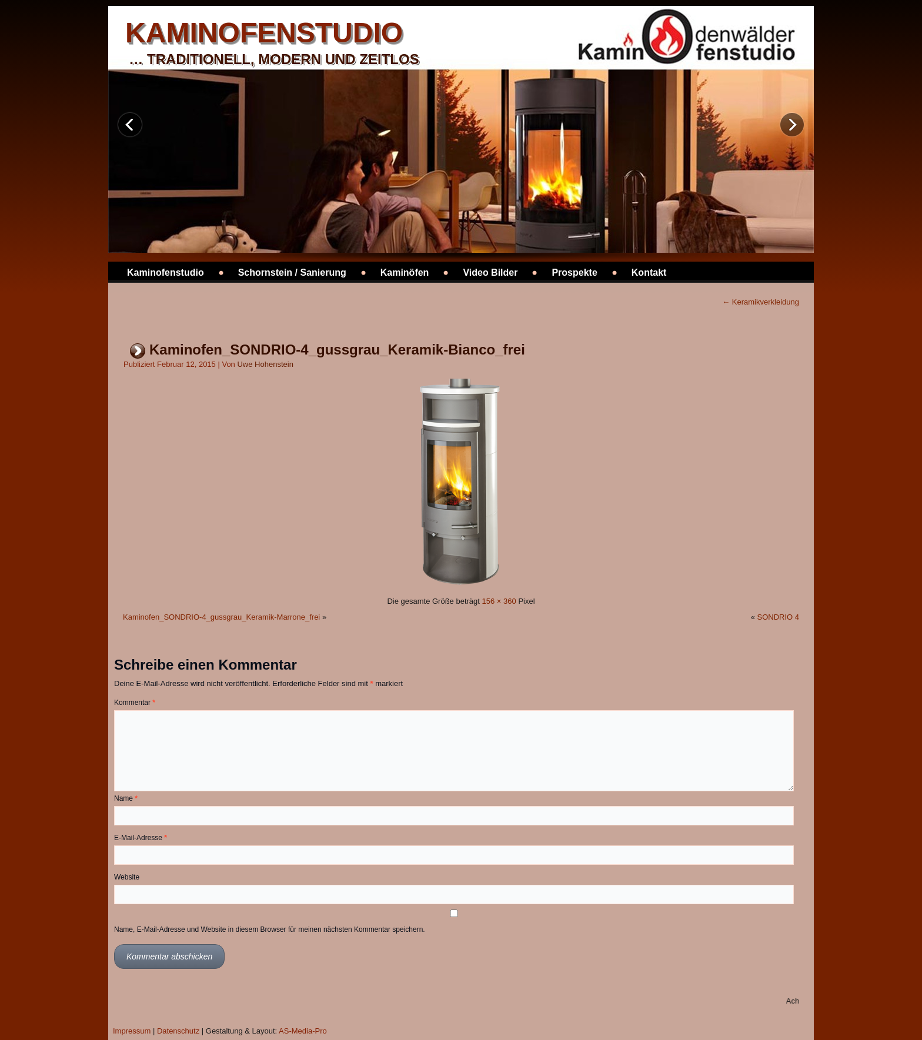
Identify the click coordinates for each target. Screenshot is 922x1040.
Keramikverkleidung (760, 301)
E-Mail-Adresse (140, 838)
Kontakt (649, 272)
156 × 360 (499, 601)
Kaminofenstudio (165, 272)
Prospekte (574, 272)
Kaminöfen (404, 272)
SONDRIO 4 (778, 617)
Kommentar (134, 702)
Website (126, 877)
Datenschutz (178, 1030)
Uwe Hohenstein (265, 364)
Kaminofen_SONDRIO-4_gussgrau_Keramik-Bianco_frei (337, 349)
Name (126, 798)
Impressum (132, 1030)
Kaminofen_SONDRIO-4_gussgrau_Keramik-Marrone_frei (221, 617)
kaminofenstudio (264, 32)
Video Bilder (490, 272)
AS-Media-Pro (303, 1030)
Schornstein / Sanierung (292, 272)
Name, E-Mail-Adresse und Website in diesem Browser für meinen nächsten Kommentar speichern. (269, 929)
